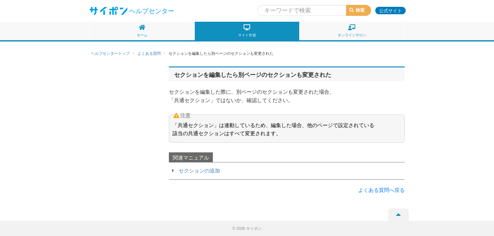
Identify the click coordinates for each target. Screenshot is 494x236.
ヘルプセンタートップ (110, 53)
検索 (357, 10)
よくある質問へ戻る (381, 190)
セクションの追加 (199, 170)
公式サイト (390, 10)
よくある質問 (149, 53)
